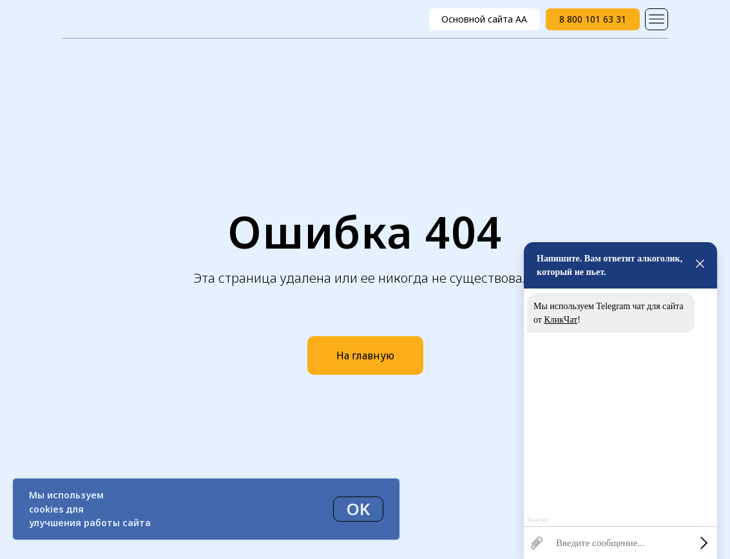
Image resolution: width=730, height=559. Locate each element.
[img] (656, 19)
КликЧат (560, 320)
